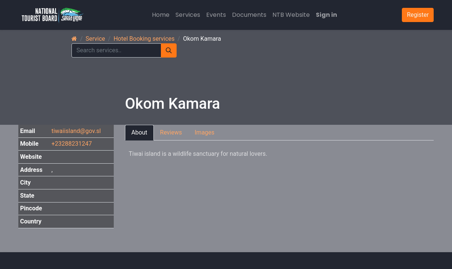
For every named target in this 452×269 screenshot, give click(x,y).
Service (95, 38)
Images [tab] (204, 132)
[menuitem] (160, 14)
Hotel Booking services (143, 38)
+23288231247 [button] (71, 143)
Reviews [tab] (171, 132)
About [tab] (139, 132)
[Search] (169, 50)
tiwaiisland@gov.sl (76, 130)
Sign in (326, 14)
